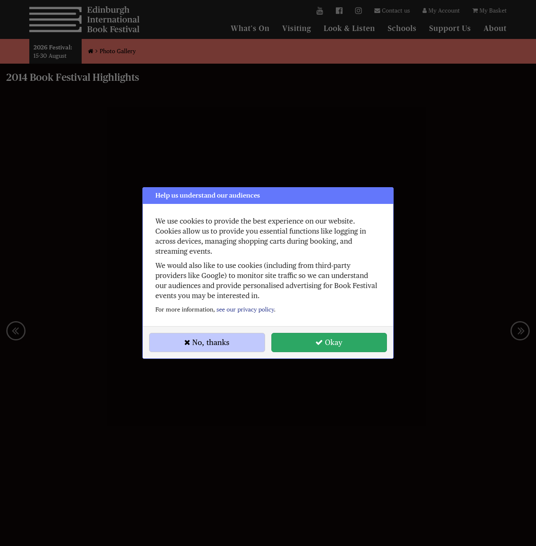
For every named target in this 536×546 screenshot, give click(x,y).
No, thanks (206, 342)
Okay (329, 342)
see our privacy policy (245, 309)
